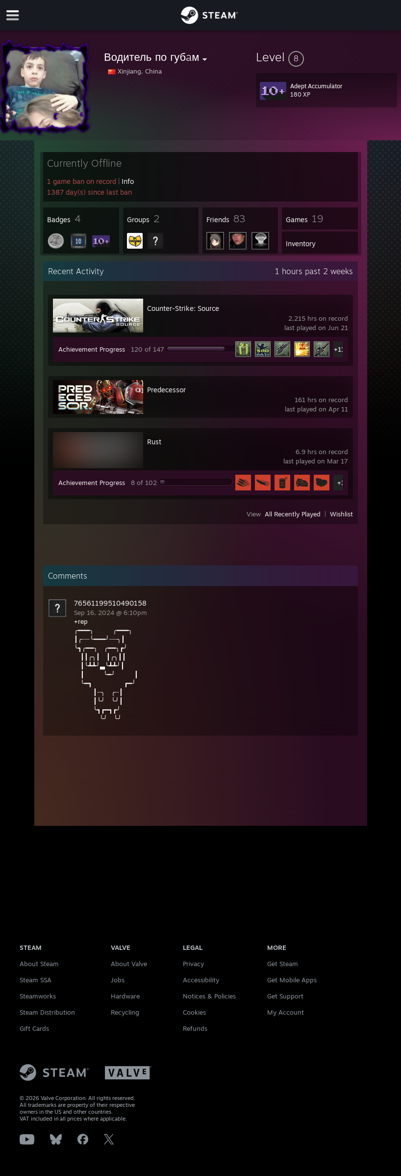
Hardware (125, 996)
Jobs (118, 980)
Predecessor (166, 389)
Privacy (193, 964)
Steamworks (38, 996)
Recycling (125, 1012)
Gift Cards (34, 1028)
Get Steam (282, 964)
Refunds (195, 1028)
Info (128, 181)
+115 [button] (341, 349)
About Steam (39, 964)
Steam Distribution (47, 1012)
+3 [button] (341, 482)
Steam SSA (35, 980)
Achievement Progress (91, 349)
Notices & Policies (209, 996)
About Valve (129, 964)
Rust (154, 441)
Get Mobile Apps (292, 980)
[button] (326, 57)
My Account (285, 1012)
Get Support (285, 996)
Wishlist (341, 514)
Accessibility (201, 980)
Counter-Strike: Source (183, 308)
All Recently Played (293, 514)
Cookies (194, 1012)
